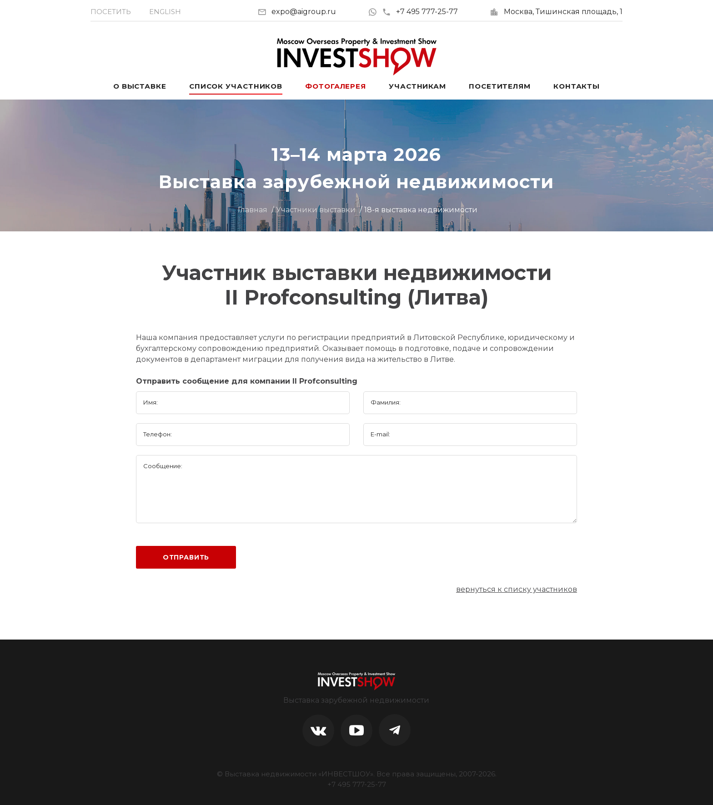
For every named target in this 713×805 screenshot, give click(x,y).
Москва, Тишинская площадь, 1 (563, 11)
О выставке (139, 86)
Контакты (576, 86)
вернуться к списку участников (516, 589)
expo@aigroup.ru (303, 11)
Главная (252, 209)
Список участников (235, 86)
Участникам (417, 86)
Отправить (186, 557)
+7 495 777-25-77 (420, 11)
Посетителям (500, 86)
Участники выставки (316, 209)
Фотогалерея (335, 86)
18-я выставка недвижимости (420, 209)
